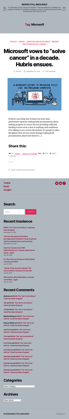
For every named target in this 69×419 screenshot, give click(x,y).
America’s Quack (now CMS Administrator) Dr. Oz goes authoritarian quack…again (19, 250)
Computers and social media (38, 41)
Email (6, 186)
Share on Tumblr (30, 153)
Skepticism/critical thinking (34, 44)
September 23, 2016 (33, 71)
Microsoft (31, 170)
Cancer (21, 41)
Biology (13, 41)
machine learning (21, 170)
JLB (5, 303)
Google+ (8, 190)
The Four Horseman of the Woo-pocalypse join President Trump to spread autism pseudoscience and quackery (20, 239)
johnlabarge (8, 350)
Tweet (17, 153)
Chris (6, 336)
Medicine (55, 41)
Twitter (7, 183)
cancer (13, 170)
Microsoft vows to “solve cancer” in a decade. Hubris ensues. (34, 58)
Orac (19, 71)
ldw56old (7, 330)
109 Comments (50, 71)
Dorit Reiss (8, 343)
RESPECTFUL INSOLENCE (34, 4)
